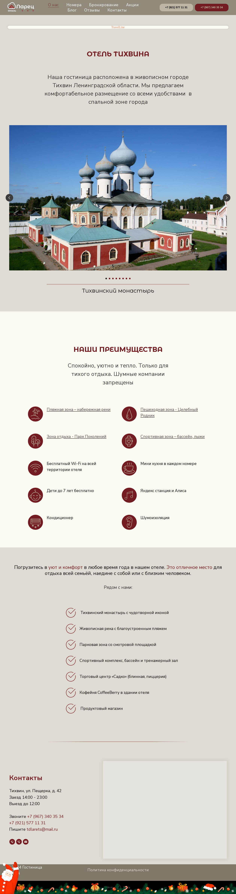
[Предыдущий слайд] (9, 197)
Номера (74, 5)
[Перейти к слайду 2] (109, 278)
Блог (72, 10)
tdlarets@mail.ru (42, 829)
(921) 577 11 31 (30, 823)
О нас (53, 5)
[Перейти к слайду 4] (116, 278)
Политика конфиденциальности (118, 870)
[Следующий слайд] (226, 197)
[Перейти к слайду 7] (126, 278)
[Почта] (26, 842)
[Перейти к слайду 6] (123, 278)
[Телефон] (12, 842)
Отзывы (92, 10)
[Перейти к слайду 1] (106, 278)
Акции (132, 5)
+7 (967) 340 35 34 (45, 816)
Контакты (117, 10)
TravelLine (118, 27)
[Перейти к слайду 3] (113, 278)
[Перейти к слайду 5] (119, 278)
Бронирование (104, 5)
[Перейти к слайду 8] (130, 278)
